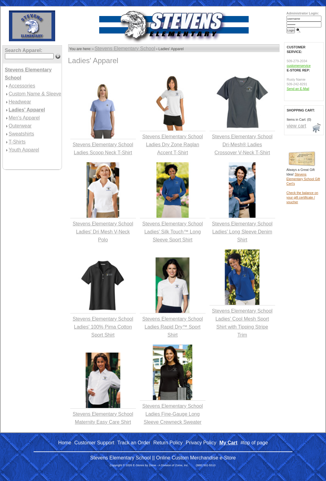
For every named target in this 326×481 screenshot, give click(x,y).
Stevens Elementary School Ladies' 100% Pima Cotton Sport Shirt (103, 327)
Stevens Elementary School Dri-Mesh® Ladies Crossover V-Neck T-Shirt (242, 144)
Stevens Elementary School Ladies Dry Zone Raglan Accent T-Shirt (172, 144)
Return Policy (168, 442)
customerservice (299, 65)
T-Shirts (17, 141)
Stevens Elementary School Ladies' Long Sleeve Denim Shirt (242, 231)
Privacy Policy (201, 442)
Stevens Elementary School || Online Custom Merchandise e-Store (163, 457)
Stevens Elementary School (125, 48)
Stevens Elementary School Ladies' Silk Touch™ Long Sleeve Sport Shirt (172, 231)
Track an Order (133, 442)
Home (64, 442)
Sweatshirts (21, 133)
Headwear (20, 101)
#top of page (254, 442)
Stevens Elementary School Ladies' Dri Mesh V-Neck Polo (103, 231)
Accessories (22, 85)
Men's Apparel (24, 117)
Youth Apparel (24, 149)
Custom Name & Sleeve (35, 93)
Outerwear (20, 125)
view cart (296, 125)
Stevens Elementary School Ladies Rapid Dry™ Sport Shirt (172, 327)
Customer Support (94, 442)
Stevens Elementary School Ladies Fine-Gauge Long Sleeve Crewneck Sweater (172, 414)
